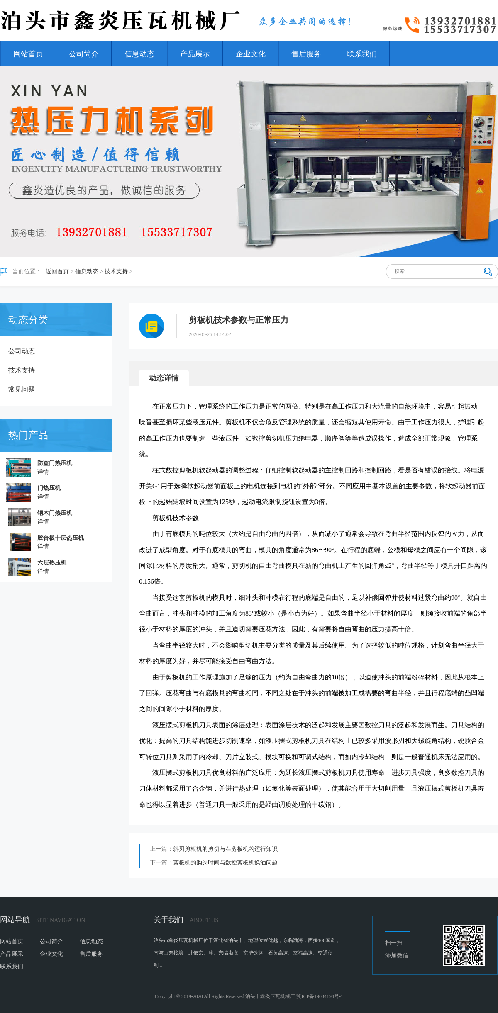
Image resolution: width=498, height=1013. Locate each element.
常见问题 (21, 389)
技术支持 (116, 271)
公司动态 (21, 351)
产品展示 (195, 54)
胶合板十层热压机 (60, 538)
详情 (43, 472)
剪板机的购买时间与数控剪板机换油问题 (225, 863)
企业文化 (251, 54)
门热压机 (49, 488)
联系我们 (362, 54)
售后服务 (306, 54)
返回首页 (57, 271)
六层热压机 (51, 563)
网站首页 (28, 54)
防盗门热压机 (54, 463)
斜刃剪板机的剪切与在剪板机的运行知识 (225, 849)
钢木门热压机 (54, 513)
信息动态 (139, 54)
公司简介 (84, 54)
